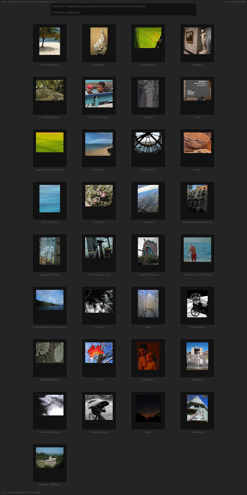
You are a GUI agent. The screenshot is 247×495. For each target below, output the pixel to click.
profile (20, 2)
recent (53, 2)
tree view (228, 2)
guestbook (30, 2)
